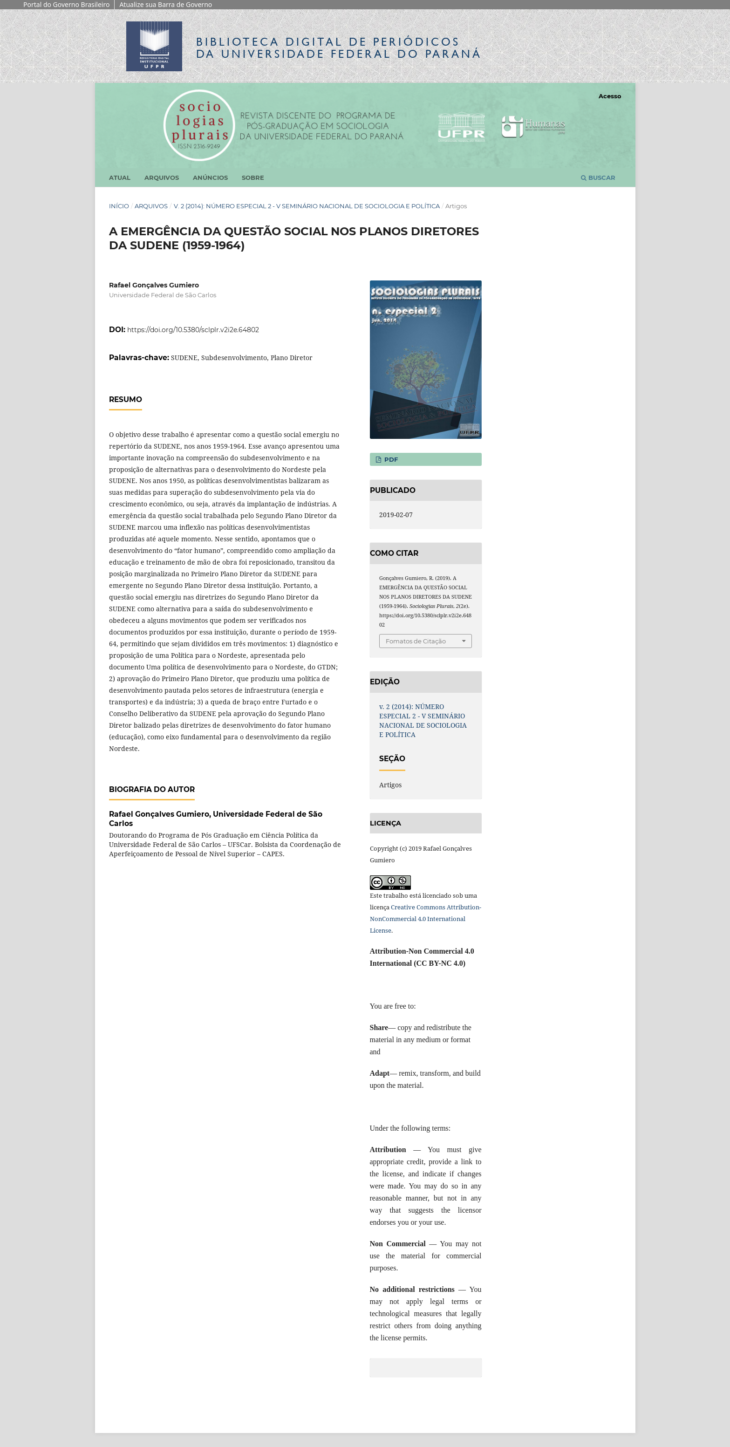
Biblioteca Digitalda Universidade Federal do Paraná (339, 47)
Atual (119, 177)
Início (119, 206)
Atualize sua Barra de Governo (165, 4)
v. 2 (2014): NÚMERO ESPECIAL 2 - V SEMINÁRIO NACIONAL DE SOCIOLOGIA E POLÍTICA (307, 206)
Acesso (610, 96)
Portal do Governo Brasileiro (66, 4)
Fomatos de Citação (416, 641)
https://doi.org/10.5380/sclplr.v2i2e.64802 (193, 330)
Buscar (598, 177)
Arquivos (161, 177)
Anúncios (210, 177)
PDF (390, 459)
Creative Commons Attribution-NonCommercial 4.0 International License (425, 919)
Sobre (253, 177)
